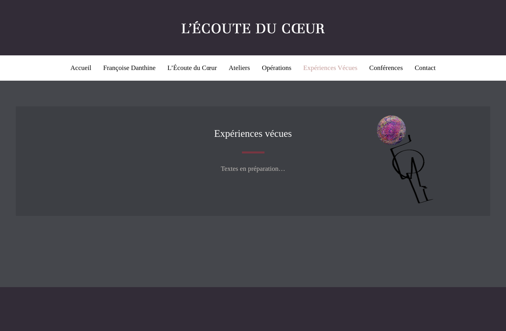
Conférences (386, 68)
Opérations (276, 68)
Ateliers (239, 68)
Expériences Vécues (330, 68)
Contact (425, 68)
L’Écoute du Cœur (192, 68)
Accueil (80, 68)
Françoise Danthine (129, 68)
